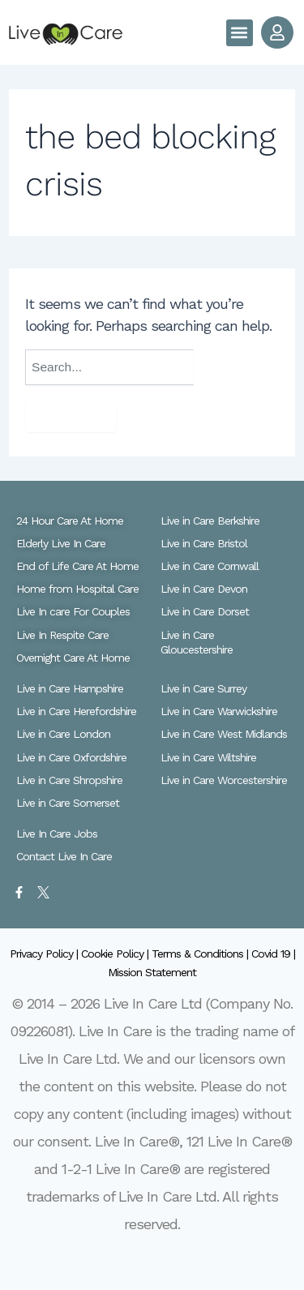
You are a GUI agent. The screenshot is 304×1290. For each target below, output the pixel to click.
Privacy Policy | (45, 953)
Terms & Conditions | (201, 953)
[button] (239, 32)
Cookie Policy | (116, 953)
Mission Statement (152, 972)
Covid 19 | (273, 953)
